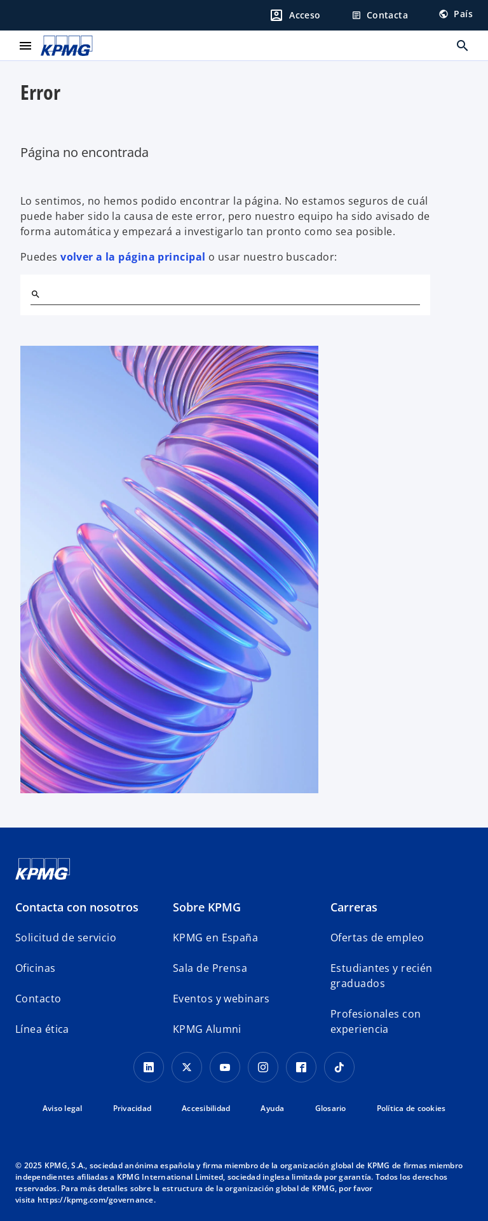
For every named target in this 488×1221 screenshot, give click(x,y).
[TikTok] (339, 1067)
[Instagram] (263, 1067)
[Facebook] (301, 1067)
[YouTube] (225, 1067)
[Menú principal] (25, 46)
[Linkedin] (148, 1067)
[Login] (295, 15)
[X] (187, 1067)
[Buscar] (35, 294)
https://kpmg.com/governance (95, 1199)
